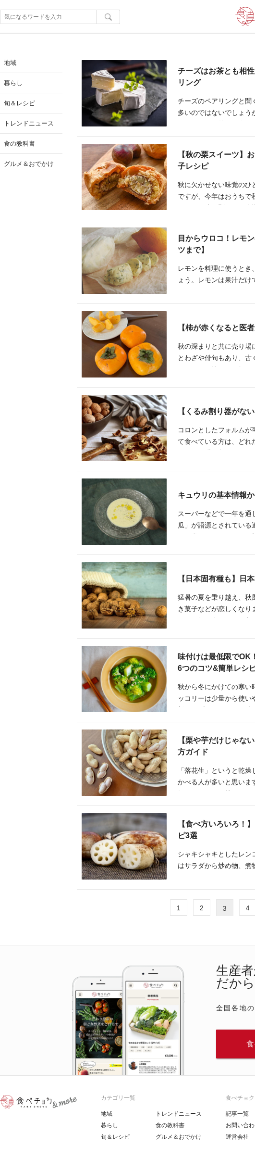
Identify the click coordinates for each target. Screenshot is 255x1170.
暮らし (109, 1125)
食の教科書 (170, 1125)
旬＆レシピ (115, 1136)
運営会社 (237, 1136)
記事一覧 (237, 1113)
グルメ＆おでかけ (179, 1136)
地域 (106, 1113)
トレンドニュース (179, 1113)
